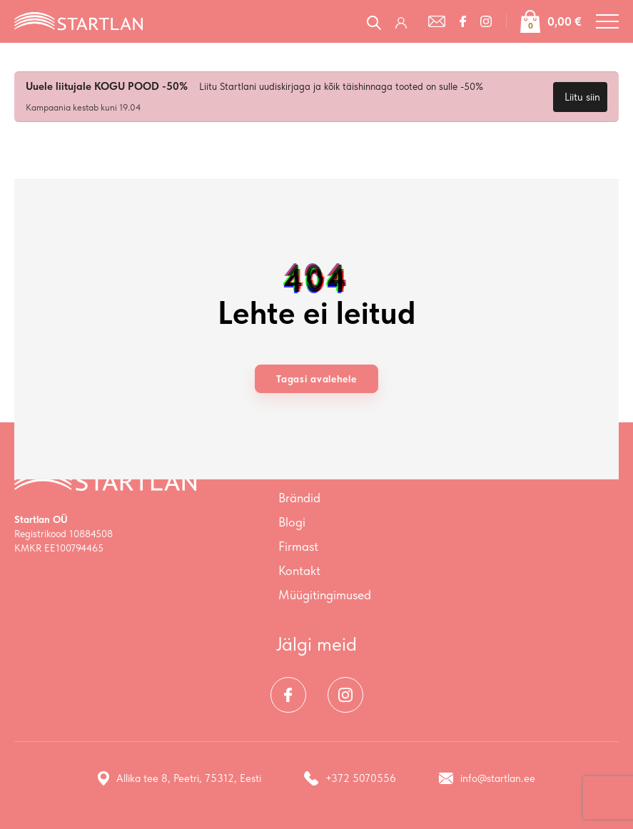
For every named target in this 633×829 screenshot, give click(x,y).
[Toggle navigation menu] (607, 21)
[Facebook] (463, 21)
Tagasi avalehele (316, 379)
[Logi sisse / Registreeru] (404, 21)
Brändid (299, 497)
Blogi (291, 521)
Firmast (298, 546)
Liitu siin (582, 97)
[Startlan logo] (78, 20)
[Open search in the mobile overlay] (374, 21)
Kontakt (299, 570)
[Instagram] (486, 21)
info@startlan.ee (487, 778)
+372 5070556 (350, 778)
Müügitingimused (324, 594)
